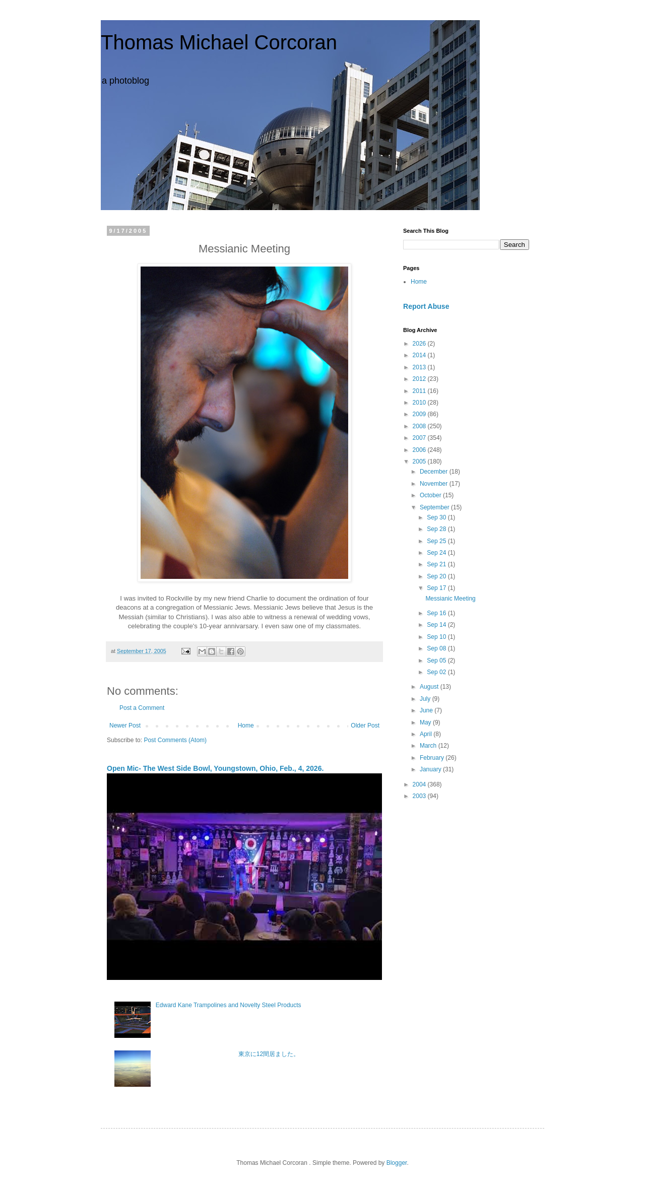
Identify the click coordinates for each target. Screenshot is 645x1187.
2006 (420, 449)
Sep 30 (437, 517)
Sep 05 (437, 660)
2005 (420, 461)
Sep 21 (437, 564)
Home (246, 725)
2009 (420, 414)
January (431, 769)
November (434, 483)
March (429, 745)
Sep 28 (437, 529)
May (426, 722)
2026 (420, 343)
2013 (420, 367)
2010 (420, 402)
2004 (420, 784)
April (426, 734)
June (427, 710)
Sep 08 (437, 648)
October (431, 495)
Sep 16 (437, 613)
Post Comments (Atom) (175, 740)
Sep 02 (437, 672)
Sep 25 (437, 541)
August (430, 686)
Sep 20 (437, 576)
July (426, 698)
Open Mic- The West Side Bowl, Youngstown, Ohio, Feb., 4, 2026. (215, 768)
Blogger (396, 1162)
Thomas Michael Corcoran (219, 42)
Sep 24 (437, 552)
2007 (420, 437)
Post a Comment (141, 707)
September (435, 507)
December (434, 471)
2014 (420, 355)
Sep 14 (437, 624)
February (432, 757)
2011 (420, 390)
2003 (420, 796)
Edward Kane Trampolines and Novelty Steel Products (228, 1005)
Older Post (365, 725)
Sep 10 (437, 636)
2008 (420, 426)
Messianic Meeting (450, 598)
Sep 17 (437, 587)
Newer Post (125, 725)
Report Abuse (426, 306)
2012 (420, 378)
